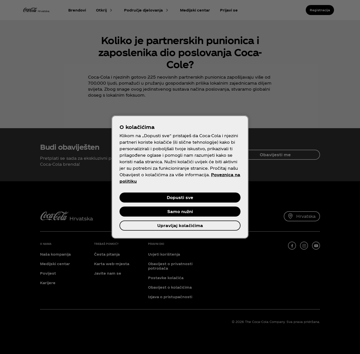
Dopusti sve (180, 197)
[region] (180, 177)
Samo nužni (180, 211)
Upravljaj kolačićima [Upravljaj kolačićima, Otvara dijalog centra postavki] (180, 225)
